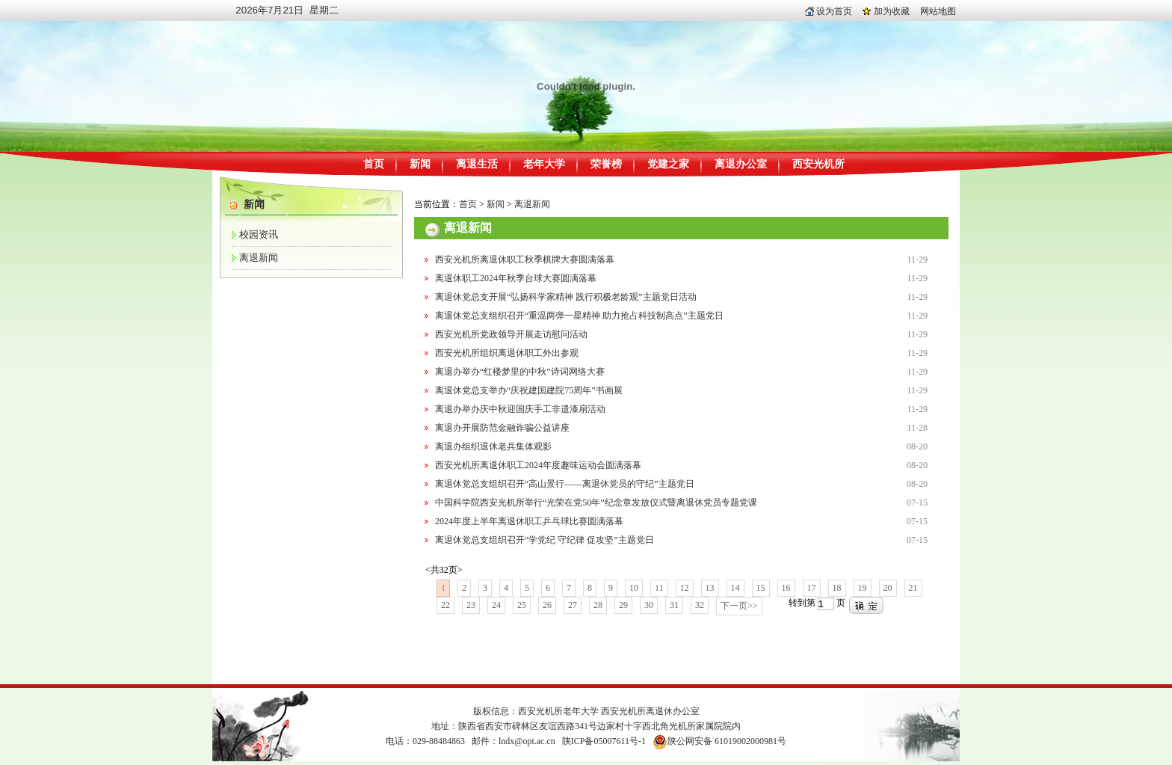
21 (913, 588)
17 (811, 588)
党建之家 (668, 164)
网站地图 (938, 11)
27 (572, 605)
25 (521, 605)
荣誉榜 (606, 164)
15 (760, 588)
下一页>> (739, 605)
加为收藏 (886, 11)
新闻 (420, 164)
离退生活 (477, 164)
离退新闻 (258, 257)
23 (470, 605)
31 (674, 605)
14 (735, 588)
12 (684, 588)
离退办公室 (741, 164)
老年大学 (544, 164)
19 (862, 588)
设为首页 (828, 11)
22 (445, 605)
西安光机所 (818, 164)
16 (786, 588)
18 (837, 588)
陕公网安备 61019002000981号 (726, 741)
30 (648, 605)
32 (699, 605)
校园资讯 (258, 234)
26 (547, 605)
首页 (373, 164)
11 (659, 588)
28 (597, 605)
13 (710, 588)
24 (496, 605)
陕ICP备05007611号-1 (604, 741)
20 (887, 588)
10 (633, 588)
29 (623, 605)
